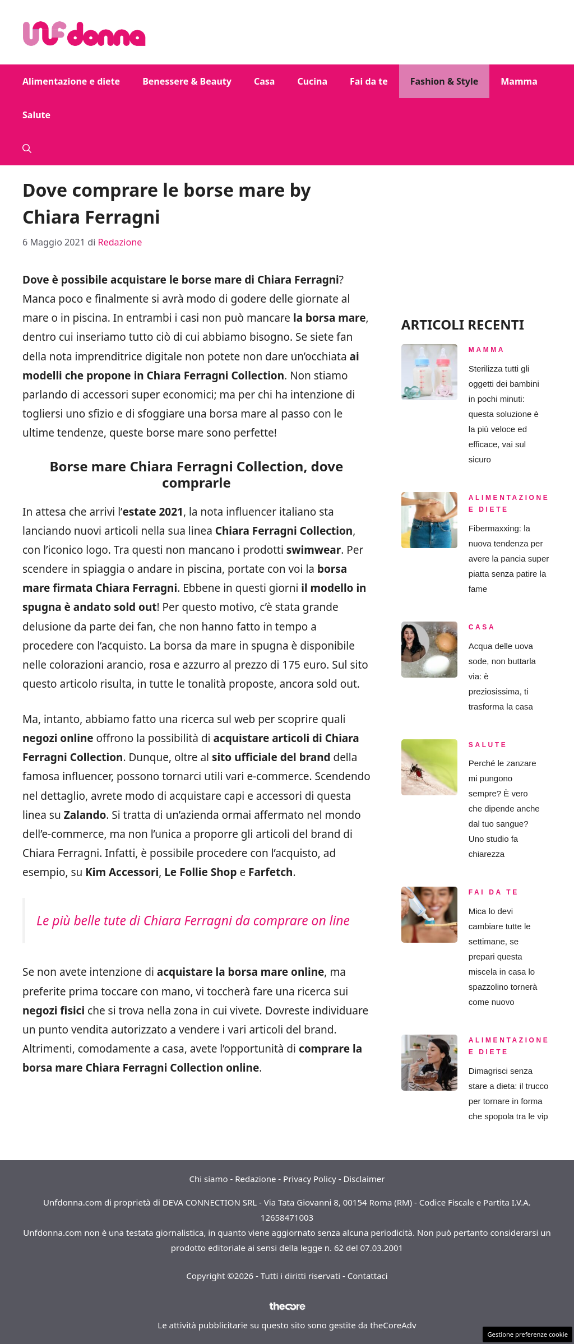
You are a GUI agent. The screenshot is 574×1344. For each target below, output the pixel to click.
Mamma (519, 81)
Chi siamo (208, 1178)
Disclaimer (364, 1178)
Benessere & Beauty (187, 81)
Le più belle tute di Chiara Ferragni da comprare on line (193, 920)
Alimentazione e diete (71, 81)
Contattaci (368, 1275)
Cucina (312, 81)
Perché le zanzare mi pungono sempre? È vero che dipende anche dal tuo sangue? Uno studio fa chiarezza (504, 808)
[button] (27, 148)
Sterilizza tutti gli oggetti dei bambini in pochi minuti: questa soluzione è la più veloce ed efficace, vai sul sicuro (504, 414)
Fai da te (369, 81)
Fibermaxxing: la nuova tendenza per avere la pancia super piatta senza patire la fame (509, 558)
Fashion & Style (444, 81)
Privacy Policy (309, 1178)
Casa (264, 81)
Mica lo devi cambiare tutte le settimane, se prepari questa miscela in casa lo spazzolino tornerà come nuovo (503, 956)
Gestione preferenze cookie (527, 1334)
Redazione (255, 1178)
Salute (36, 115)
